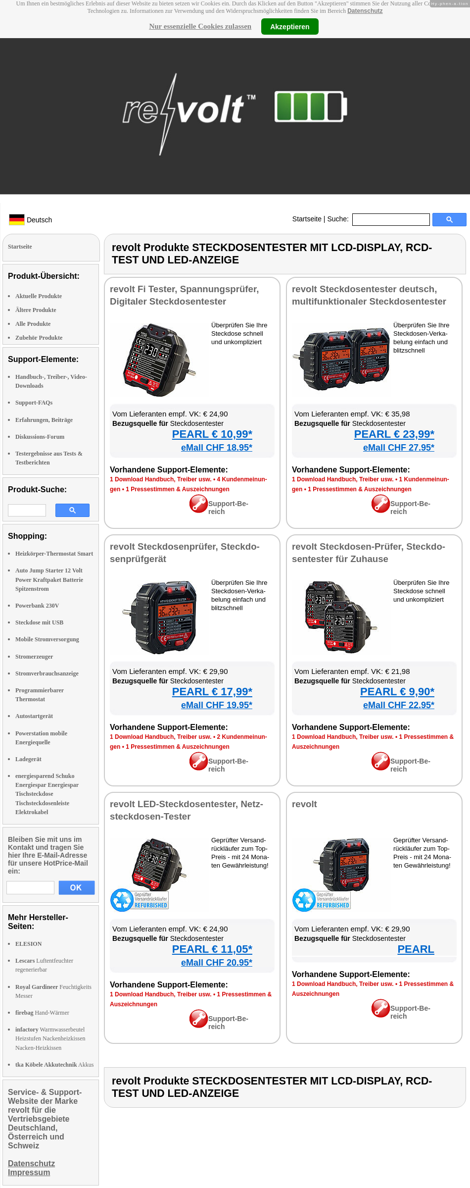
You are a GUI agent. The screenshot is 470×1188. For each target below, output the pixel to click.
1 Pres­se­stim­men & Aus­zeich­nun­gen (178, 489)
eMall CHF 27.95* (398, 448)
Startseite (307, 219)
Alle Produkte (32, 323)
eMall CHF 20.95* (216, 963)
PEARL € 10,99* (212, 434)
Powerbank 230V (37, 605)
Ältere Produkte (35, 310)
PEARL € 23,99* (394, 434)
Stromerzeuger (34, 656)
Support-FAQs (33, 402)
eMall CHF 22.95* (398, 705)
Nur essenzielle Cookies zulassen (200, 26)
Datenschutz (364, 10)
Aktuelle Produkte (38, 296)
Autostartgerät (34, 716)
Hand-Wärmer (42, 1012)
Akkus (54, 1064)
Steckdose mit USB (39, 622)
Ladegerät (28, 759)
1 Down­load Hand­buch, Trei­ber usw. (161, 479)
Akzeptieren (289, 26)
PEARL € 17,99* (212, 691)
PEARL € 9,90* (397, 691)
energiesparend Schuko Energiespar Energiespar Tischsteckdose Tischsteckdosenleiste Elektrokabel (47, 794)
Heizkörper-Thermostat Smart (54, 553)
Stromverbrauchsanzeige (47, 673)
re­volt (304, 804)
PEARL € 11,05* (212, 949)
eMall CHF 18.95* (216, 448)
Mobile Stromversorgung (47, 639)
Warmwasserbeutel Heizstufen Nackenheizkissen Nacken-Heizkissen (50, 1038)
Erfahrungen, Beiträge (44, 419)
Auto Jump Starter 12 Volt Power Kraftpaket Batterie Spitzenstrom (49, 579)
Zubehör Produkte (38, 337)
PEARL (415, 949)
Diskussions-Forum (39, 436)
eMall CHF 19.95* (216, 705)
